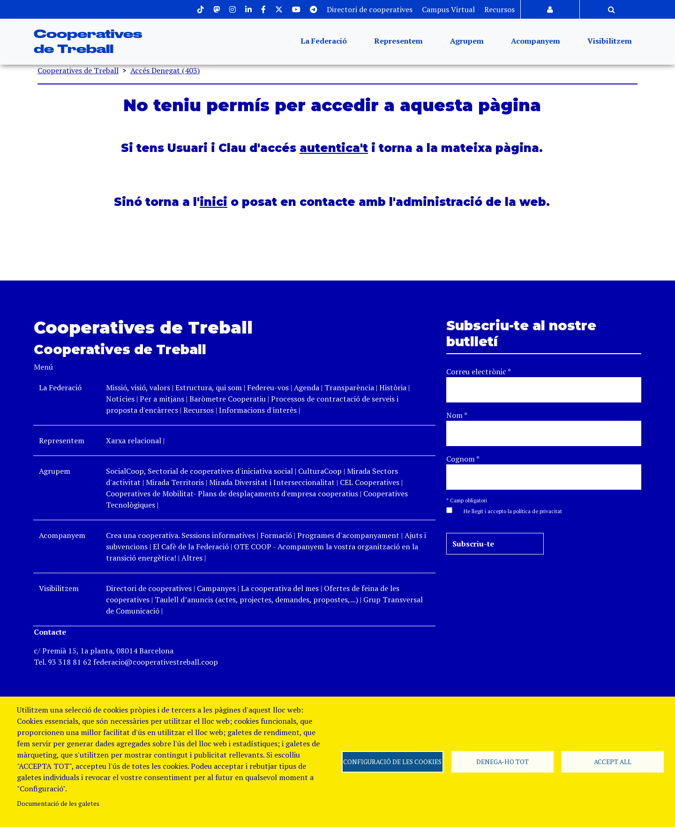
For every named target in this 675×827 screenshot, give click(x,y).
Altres (191, 558)
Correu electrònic (478, 371)
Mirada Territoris (175, 482)
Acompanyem (534, 42)
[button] (508, 510)
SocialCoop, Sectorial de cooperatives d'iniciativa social (199, 471)
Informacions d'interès (258, 410)
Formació (276, 535)
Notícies (121, 399)
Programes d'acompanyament (348, 535)
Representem (397, 42)
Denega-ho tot (502, 762)
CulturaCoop (320, 471)
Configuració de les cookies (392, 762)
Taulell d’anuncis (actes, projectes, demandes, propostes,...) (256, 599)
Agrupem (466, 42)
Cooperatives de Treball (78, 70)
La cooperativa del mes (280, 588)
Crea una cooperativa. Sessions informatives (180, 535)
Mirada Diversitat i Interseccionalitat (272, 482)
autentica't (334, 148)
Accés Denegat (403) (165, 70)
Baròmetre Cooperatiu (227, 399)
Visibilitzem (608, 42)
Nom (456, 415)
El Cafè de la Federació (191, 546)
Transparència (349, 387)
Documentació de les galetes (58, 803)
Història (392, 387)
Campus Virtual (448, 9)
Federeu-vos (268, 387)
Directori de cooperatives (369, 9)
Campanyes (216, 588)
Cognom (463, 459)
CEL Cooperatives (369, 482)
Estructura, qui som (208, 387)
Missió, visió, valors (138, 387)
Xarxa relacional (133, 440)
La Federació (323, 42)
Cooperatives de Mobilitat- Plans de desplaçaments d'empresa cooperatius (232, 493)
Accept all (612, 762)
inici (213, 202)
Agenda (307, 387)
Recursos (499, 9)
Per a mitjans (162, 399)
